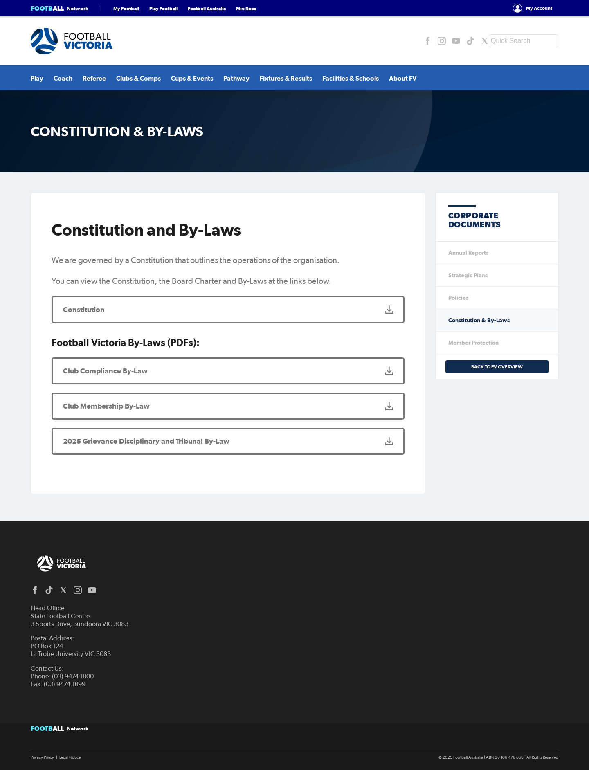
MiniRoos (246, 8)
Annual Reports (468, 252)
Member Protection (473, 342)
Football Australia (207, 8)
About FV (403, 78)
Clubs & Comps (138, 78)
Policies (458, 297)
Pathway (236, 78)
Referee (94, 78)
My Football (126, 8)
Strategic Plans (468, 275)
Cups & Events (192, 78)
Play (37, 78)
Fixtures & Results (286, 78)
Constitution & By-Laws (479, 320)
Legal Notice (70, 757)
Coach (63, 78)
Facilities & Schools (350, 78)
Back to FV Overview (497, 366)
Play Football (163, 8)
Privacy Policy (42, 757)
